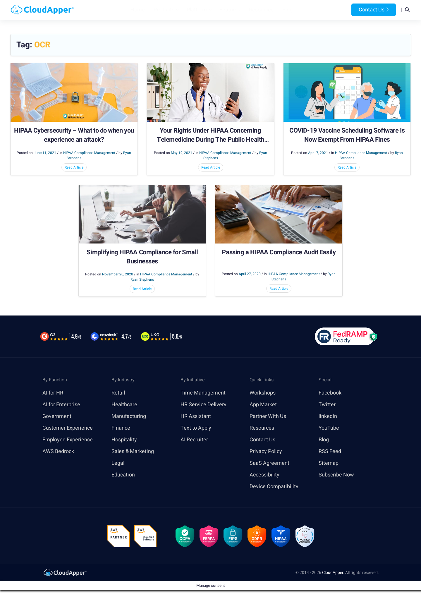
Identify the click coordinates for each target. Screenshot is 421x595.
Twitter (327, 405)
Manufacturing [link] (128, 416)
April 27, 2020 (250, 274)
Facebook (330, 393)
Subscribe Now (336, 475)
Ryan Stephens (142, 279)
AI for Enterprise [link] (61, 405)
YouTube (329, 428)
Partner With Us (268, 416)
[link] (64, 572)
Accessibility (264, 475)
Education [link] (123, 475)
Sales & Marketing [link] (132, 451)
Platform (197, 10)
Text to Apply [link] (196, 428)
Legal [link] (117, 463)
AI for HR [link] (52, 393)
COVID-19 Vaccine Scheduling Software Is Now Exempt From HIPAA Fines (347, 135)
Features (229, 10)
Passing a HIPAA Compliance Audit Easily (279, 252)
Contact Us (374, 10)
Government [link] (56, 416)
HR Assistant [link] (196, 416)
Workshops (263, 393)
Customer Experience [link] (67, 428)
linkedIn (328, 416)
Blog (287, 10)
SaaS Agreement (269, 463)
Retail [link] (118, 393)
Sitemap (328, 463)
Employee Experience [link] (67, 440)
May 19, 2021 (181, 152)
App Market (263, 405)
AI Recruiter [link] (194, 440)
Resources (261, 10)
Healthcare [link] (124, 405)
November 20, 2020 (117, 274)
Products (164, 10)
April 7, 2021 (318, 152)
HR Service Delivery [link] (203, 405)
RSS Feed (330, 451)
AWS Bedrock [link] (58, 451)
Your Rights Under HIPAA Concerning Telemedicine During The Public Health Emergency (210, 135)
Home (137, 10)
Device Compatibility (274, 487)
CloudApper (332, 573)
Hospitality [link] (124, 440)
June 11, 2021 (45, 152)
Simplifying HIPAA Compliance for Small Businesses (142, 257)
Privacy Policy (266, 451)
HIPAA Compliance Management (89, 152)
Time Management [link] (203, 393)
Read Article (74, 167)
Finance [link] (120, 428)
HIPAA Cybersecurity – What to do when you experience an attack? (74, 135)
